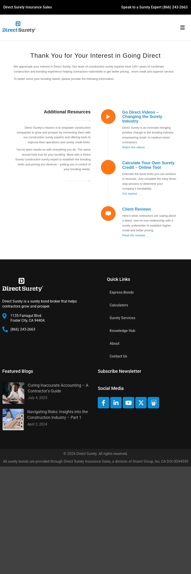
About (114, 343)
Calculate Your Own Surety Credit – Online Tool (148, 165)
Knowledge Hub (122, 331)
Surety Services (122, 318)
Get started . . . (132, 193)
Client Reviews (136, 209)
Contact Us (118, 356)
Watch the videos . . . (136, 147)
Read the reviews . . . (136, 235)
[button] (182, 27)
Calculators (119, 305)
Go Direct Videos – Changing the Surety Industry (142, 117)
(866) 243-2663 (175, 7)
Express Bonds (122, 292)
